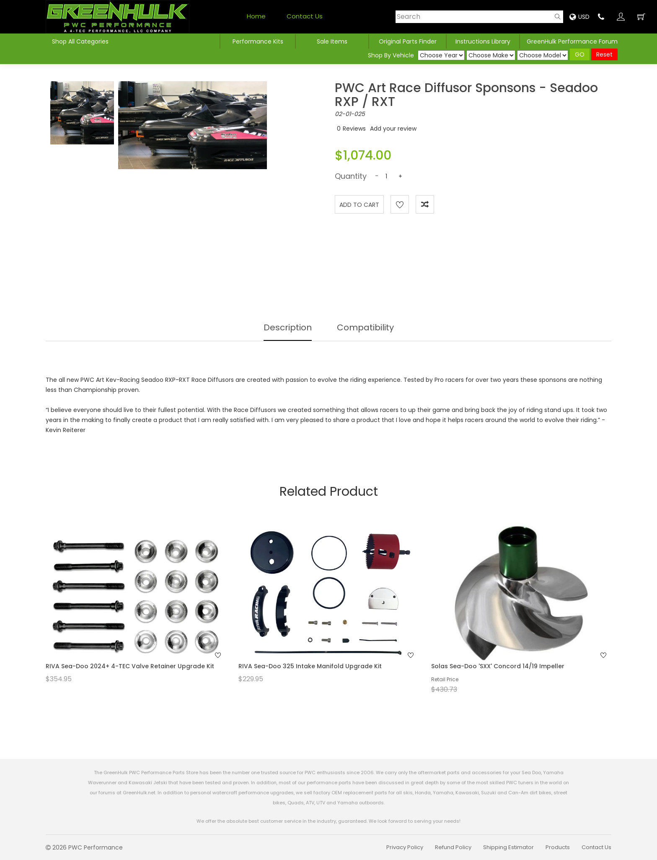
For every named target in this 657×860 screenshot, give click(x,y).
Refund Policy (453, 847)
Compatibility (365, 327)
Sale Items (332, 41)
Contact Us (305, 16)
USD (579, 16)
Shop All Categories (80, 41)
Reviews (354, 128)
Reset (604, 54)
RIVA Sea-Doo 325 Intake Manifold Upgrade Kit (310, 666)
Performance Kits (258, 41)
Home (256, 16)
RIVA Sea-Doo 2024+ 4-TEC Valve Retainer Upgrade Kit (130, 666)
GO (580, 54)
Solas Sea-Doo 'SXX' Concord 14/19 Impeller (497, 666)
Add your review (393, 128)
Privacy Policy (404, 847)
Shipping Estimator (508, 847)
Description (288, 327)
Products (558, 847)
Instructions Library (482, 41)
